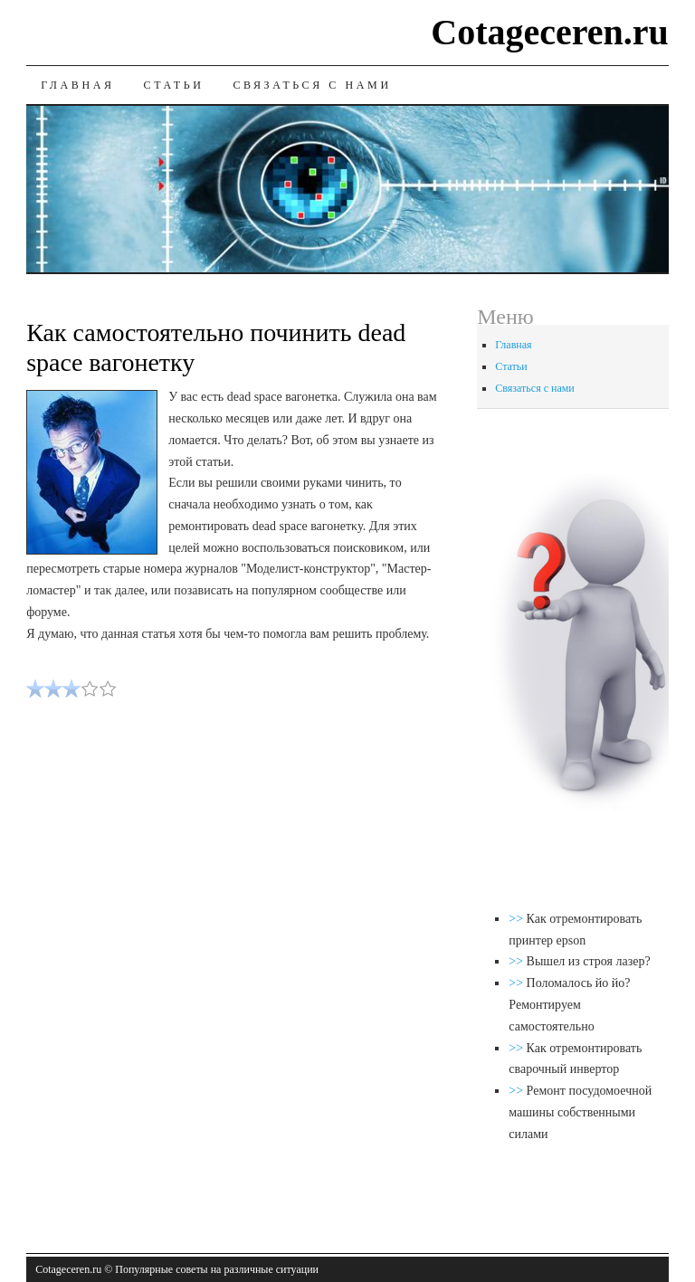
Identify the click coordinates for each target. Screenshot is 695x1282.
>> (517, 919)
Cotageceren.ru (550, 32)
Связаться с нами (312, 85)
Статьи (174, 85)
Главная (77, 85)
